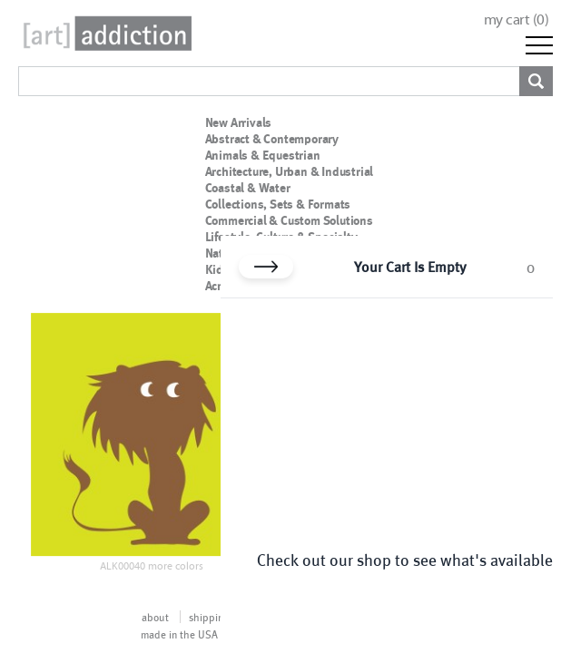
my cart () (516, 19)
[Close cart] (266, 266)
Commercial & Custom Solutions (289, 220)
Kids (217, 269)
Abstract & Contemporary (272, 139)
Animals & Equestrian (262, 155)
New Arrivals (238, 122)
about (155, 616)
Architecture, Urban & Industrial (289, 171)
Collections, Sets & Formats (278, 204)
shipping (209, 616)
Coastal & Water (247, 187)
